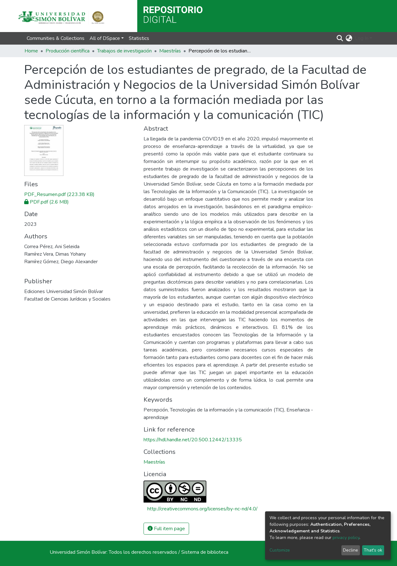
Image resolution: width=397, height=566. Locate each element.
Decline (350, 550)
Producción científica (68, 50)
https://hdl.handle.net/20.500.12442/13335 (193, 439)
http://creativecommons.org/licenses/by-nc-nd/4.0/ (202, 508)
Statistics (139, 38)
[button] (349, 38)
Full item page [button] (166, 528)
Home (31, 50)
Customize (279, 550)
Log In (361, 38)
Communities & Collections (55, 38)
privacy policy (346, 538)
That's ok (373, 550)
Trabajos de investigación (124, 50)
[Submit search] (340, 38)
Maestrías (170, 50)
